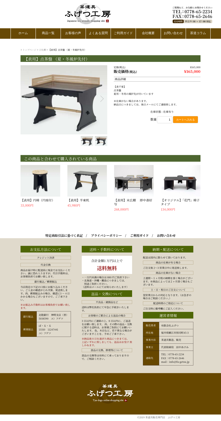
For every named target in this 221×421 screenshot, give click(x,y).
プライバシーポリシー (106, 235)
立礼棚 (42, 49)
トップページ (29, 49)
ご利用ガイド (139, 235)
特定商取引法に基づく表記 (64, 235)
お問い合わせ (166, 235)
